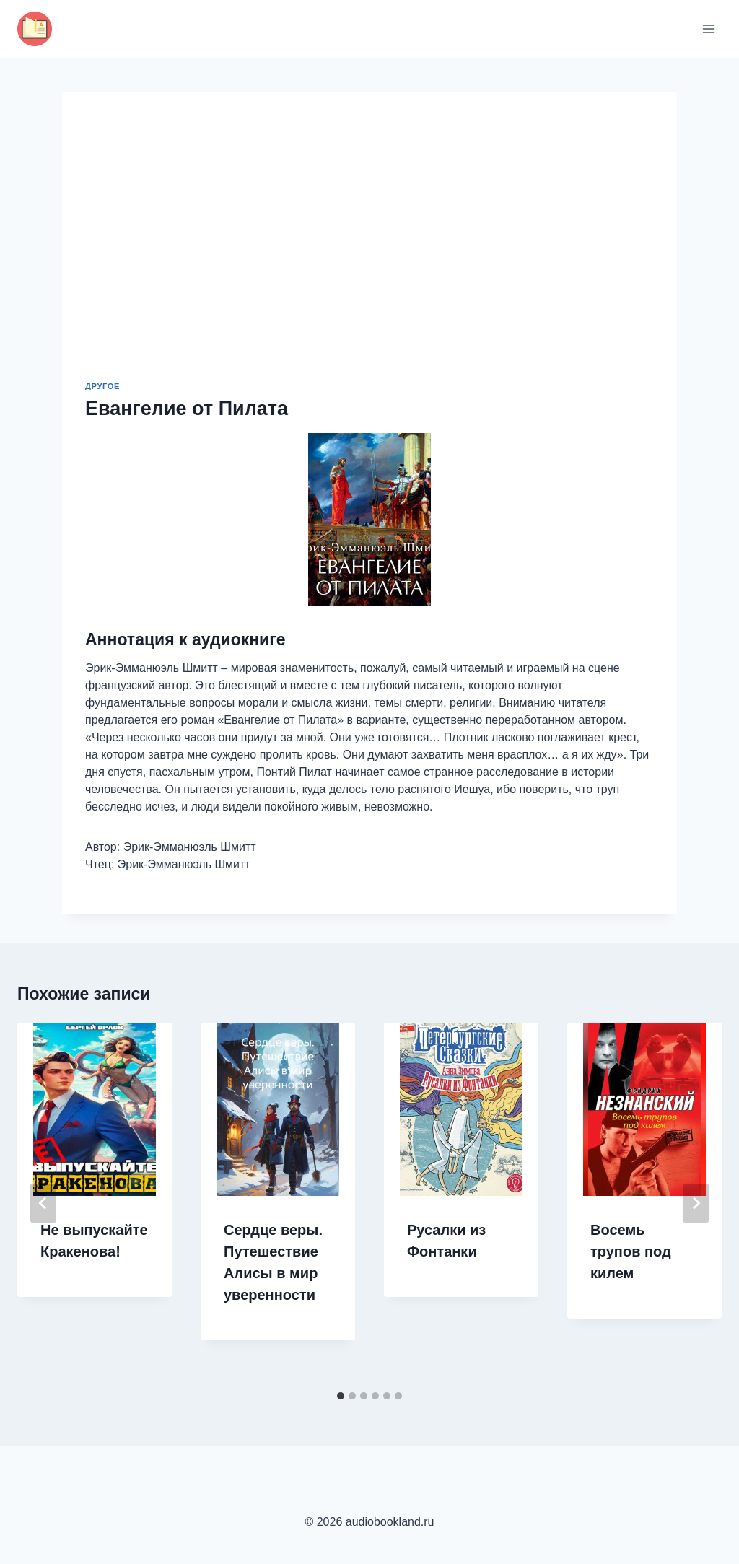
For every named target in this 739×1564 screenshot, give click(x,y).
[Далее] (696, 1203)
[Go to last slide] (43, 1203)
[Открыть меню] (708, 28)
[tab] (340, 1395)
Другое (102, 386)
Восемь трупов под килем (630, 1251)
